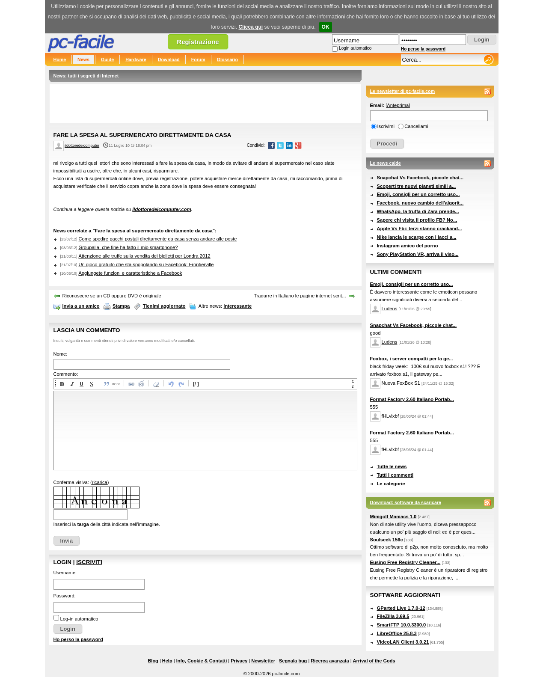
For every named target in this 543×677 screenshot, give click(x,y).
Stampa (121, 306)
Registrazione (198, 41)
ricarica (99, 482)
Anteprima (398, 105)
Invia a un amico (81, 306)
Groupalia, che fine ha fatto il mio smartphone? (128, 247)
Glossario (227, 59)
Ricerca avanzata (330, 660)
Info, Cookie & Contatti (201, 660)
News (83, 59)
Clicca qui (250, 27)
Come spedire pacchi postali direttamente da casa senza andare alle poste (157, 238)
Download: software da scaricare (405, 502)
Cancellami (416, 126)
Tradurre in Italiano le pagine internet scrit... (300, 295)
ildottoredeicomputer (82, 145)
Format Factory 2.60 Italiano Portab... (412, 399)
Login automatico (355, 48)
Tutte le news (392, 466)
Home (59, 59)
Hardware (135, 59)
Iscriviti (89, 562)
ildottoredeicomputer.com (161, 209)
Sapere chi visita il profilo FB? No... (417, 220)
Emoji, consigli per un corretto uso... (418, 194)
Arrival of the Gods (374, 660)
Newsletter (263, 660)
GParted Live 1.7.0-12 (401, 608)
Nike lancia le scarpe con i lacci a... (417, 237)
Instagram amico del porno (407, 245)
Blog (153, 660)
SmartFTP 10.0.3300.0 (401, 624)
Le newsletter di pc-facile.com (402, 91)
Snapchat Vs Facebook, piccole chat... (420, 177)
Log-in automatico (79, 618)
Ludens (390, 308)
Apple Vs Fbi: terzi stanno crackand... (419, 228)
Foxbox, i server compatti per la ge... (411, 358)
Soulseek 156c (386, 539)
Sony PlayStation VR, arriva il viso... (418, 254)
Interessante (237, 306)
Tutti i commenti (395, 475)
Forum (198, 59)
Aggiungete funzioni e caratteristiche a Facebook (130, 273)
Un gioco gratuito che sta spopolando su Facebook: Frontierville (146, 264)
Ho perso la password (423, 49)
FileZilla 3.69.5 (393, 616)
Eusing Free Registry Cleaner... (405, 562)
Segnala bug (293, 660)
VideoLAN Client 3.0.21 (403, 641)
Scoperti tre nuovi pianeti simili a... (416, 186)
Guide (107, 59)
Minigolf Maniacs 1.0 (393, 516)
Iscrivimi (386, 126)
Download (169, 59)
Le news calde (385, 163)
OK (325, 27)
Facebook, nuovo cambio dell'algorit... (420, 202)
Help (167, 660)
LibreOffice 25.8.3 (397, 633)
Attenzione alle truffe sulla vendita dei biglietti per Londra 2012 (144, 255)
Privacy (239, 660)
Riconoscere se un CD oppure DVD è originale (111, 295)
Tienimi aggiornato (164, 306)
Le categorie (391, 483)
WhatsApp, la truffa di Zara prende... (418, 211)
